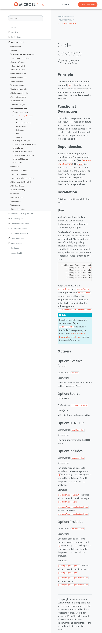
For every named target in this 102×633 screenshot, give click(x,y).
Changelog (15, 205)
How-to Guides (17, 197)
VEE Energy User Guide (19, 233)
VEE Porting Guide (16, 218)
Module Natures (17, 186)
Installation (15, 46)
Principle (19, 119)
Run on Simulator (18, 73)
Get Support (15, 248)
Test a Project (16, 101)
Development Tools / (66, 20)
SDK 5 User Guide (16, 243)
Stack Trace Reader (20, 112)
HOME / (60, 17)
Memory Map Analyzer (21, 141)
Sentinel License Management (22, 54)
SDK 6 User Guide (16, 42)
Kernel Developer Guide (19, 223)
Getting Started (16, 37)
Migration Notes (17, 209)
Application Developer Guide (21, 214)
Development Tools (19, 108)
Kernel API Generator (21, 159)
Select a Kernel (17, 85)
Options (19, 137)
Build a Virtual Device (19, 93)
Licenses (14, 50)
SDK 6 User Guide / (69, 17)
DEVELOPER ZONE (88, 4)
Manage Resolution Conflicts (23, 178)
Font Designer (18, 148)
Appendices (15, 201)
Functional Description (23, 123)
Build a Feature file (18, 89)
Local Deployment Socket (22, 152)
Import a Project (18, 66)
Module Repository (18, 170)
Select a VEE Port (17, 70)
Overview (13, 32)
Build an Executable (18, 77)
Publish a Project (18, 104)
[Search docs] (25, 18)
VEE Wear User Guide (18, 228)
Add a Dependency (18, 97)
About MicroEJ (16, 253)
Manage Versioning (19, 174)
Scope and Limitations (20, 58)
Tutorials (14, 193)
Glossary (14, 27)
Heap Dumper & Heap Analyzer (24, 144)
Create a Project (17, 62)
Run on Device (16, 81)
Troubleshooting (17, 190)
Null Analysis (18, 163)
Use (17, 134)
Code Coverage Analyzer (23, 116)
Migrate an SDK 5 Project (20, 182)
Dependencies (21, 126)
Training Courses (16, 238)
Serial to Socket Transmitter (23, 155)
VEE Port (14, 166)
